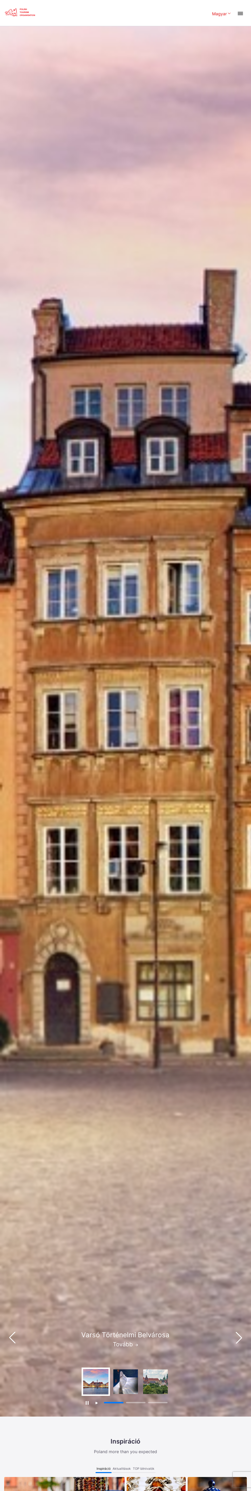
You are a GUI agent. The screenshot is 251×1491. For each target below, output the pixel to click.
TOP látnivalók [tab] (143, 1469)
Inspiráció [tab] (104, 1469)
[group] (95, 1381)
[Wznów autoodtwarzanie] (96, 1403)
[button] (239, 1338)
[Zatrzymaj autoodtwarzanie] (87, 1402)
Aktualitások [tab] (122, 1469)
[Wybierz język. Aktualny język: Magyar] (221, 14)
